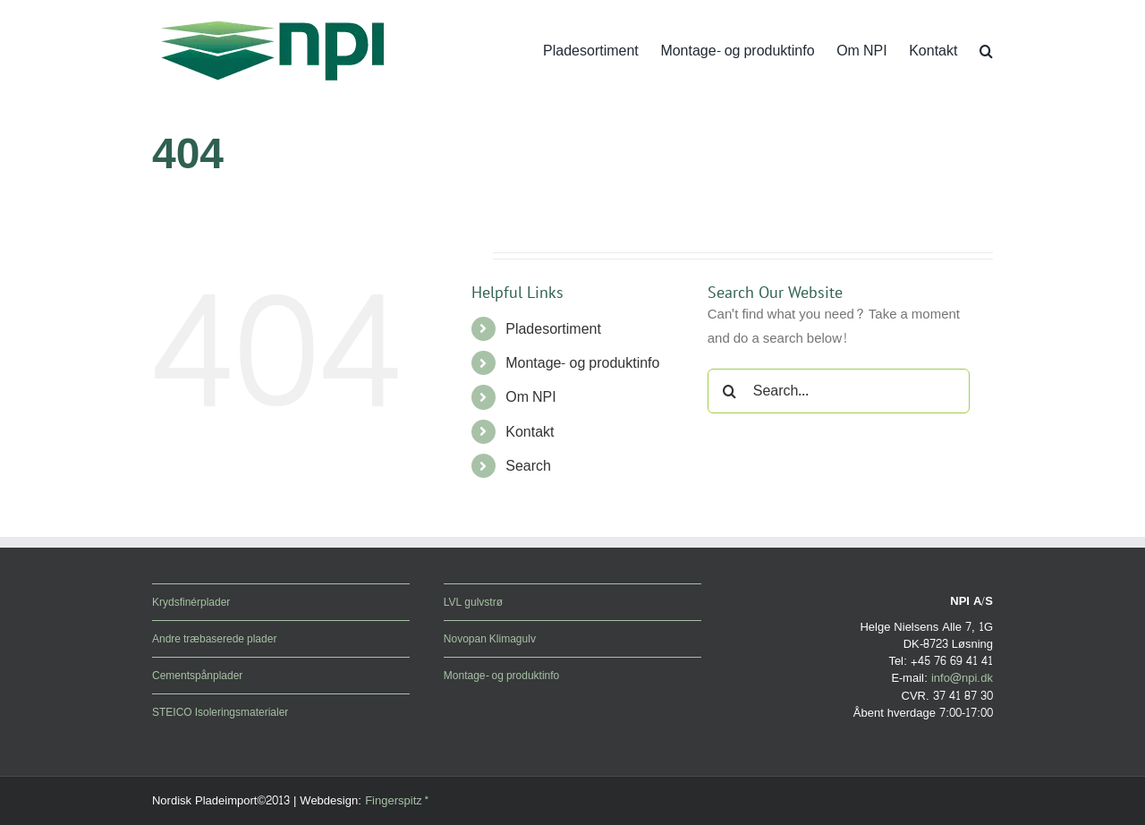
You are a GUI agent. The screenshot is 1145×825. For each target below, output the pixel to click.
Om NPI (530, 397)
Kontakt (529, 432)
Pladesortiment (553, 329)
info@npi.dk (962, 678)
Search (528, 466)
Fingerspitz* (397, 801)
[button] (986, 51)
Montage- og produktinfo (582, 363)
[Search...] (839, 391)
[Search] (730, 391)
